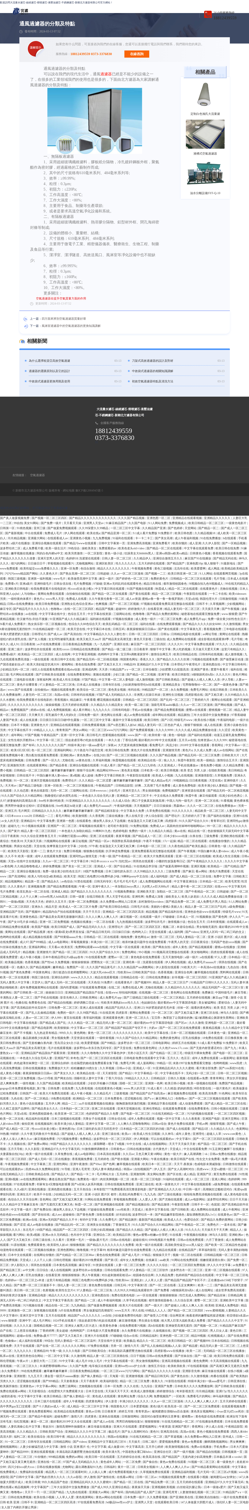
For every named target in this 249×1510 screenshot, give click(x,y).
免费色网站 (129, 952)
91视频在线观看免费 (172, 1477)
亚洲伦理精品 (152, 1108)
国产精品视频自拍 (138, 1204)
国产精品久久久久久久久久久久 (92, 891)
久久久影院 (32, 1149)
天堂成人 (176, 1149)
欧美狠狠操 (62, 1027)
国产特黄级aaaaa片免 (68, 937)
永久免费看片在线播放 (136, 1330)
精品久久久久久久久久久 (113, 568)
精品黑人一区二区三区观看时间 (66, 1472)
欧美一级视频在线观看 (203, 1083)
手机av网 (202, 1123)
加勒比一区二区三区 (170, 891)
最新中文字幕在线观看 (128, 720)
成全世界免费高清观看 (230, 1290)
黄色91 (154, 1431)
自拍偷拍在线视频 (78, 593)
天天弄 (104, 669)
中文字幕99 (98, 1250)
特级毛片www (183, 720)
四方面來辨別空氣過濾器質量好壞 (64, 318)
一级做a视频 (16, 901)
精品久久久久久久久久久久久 (86, 1436)
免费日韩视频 (73, 851)
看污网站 (19, 1234)
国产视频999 (143, 982)
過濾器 (106, 74)
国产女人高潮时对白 (181, 1169)
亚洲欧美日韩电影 (17, 588)
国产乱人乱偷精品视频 (41, 1012)
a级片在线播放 (21, 543)
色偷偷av (11, 1340)
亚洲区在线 (121, 644)
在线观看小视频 (198, 1477)
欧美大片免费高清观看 (159, 856)
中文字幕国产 (40, 1487)
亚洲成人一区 (103, 866)
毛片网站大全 (106, 1174)
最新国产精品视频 (151, 1219)
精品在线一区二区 (57, 1305)
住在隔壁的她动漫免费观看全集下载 (95, 1063)
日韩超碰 (103, 573)
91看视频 (227, 800)
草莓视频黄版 (80, 942)
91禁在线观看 (83, 881)
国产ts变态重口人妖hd (122, 725)
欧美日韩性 (152, 720)
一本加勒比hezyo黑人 (126, 886)
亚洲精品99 (41, 1350)
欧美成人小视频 (163, 775)
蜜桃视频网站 (9, 1446)
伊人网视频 (141, 1138)
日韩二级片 (150, 1441)
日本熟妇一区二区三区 (75, 1108)
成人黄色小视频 (10, 1073)
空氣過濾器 (37, 475)
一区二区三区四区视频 (230, 1113)
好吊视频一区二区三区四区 (190, 977)
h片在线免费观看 (70, 1310)
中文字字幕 (99, 1446)
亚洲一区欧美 (53, 785)
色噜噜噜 (139, 614)
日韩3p (165, 634)
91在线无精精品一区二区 (168, 1113)
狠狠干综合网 (86, 770)
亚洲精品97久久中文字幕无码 (61, 1149)
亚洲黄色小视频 (80, 538)
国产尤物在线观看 (171, 1199)
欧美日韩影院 (181, 674)
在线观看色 (84, 821)
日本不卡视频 (20, 725)
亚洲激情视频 (135, 1376)
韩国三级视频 (17, 578)
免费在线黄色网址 (146, 1048)
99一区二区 (214, 826)
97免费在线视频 (98, 1345)
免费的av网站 (75, 1456)
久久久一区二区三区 (200, 805)
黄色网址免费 (127, 1396)
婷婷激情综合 (166, 1391)
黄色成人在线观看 (104, 1396)
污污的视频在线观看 (200, 1113)
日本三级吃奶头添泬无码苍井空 (98, 1128)
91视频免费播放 (125, 891)
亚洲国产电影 (211, 1118)
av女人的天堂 (10, 821)
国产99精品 (109, 1043)
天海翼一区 (116, 1376)
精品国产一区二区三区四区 (71, 1229)
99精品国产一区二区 (155, 689)
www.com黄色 (232, 1133)
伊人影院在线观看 (168, 967)
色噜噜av (57, 609)
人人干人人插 (43, 1260)
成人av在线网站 (224, 750)
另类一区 (117, 1345)
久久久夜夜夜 (191, 1118)
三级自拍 (159, 639)
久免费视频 (62, 962)
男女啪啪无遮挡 (207, 927)
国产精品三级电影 (31, 785)
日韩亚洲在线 (237, 1381)
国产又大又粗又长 (19, 1239)
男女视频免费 (60, 1038)
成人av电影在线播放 (40, 1224)
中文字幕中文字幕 (30, 1396)
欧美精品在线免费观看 (69, 1411)
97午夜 (93, 846)
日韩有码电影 (121, 709)
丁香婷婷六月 (201, 699)
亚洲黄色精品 (29, 916)
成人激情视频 (234, 654)
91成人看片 (109, 765)
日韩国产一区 (29, 1093)
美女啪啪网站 (200, 952)
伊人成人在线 (215, 1426)
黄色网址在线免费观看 (185, 992)
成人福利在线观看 (31, 1340)
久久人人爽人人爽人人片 (102, 916)
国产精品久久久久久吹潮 (173, 659)
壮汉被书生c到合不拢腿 (32, 619)
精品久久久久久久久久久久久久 (69, 1295)
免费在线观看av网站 (13, 1391)
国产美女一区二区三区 (78, 866)
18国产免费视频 (93, 871)
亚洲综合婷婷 (60, 977)
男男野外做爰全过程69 (20, 805)
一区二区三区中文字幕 (126, 528)
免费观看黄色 (37, 1244)
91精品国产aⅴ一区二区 (125, 669)
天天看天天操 (73, 523)
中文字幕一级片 (21, 1209)
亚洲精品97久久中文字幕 (153, 664)
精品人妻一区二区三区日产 (171, 982)
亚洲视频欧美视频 (164, 1487)
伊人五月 (160, 1169)
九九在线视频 (184, 775)
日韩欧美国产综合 (144, 972)
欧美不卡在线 (43, 1194)
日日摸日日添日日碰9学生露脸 (60, 720)
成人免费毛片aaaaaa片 (98, 805)
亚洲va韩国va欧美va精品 (172, 553)
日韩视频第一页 (232, 1451)
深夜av (112, 745)
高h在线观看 (156, 1325)
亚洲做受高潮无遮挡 (179, 1325)
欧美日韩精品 (53, 1396)
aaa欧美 (165, 1260)
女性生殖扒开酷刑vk (21, 740)
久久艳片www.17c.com (174, 1048)
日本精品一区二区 (212, 881)
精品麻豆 (76, 699)
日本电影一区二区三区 (152, 846)
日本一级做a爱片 (215, 1487)
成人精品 (189, 1174)
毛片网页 (24, 810)
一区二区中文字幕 (57, 1356)
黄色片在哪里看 (27, 684)
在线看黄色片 (209, 588)
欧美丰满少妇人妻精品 (213, 785)
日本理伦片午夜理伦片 (186, 664)
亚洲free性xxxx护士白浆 (130, 1366)
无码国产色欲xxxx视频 (226, 942)
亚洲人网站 (219, 1179)
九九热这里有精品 (46, 1032)
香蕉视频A (61, 699)
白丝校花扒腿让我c (190, 1487)
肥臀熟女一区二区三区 (106, 962)
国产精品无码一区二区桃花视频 (98, 659)
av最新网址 (227, 1058)
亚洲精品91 (28, 821)
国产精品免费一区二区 (181, 901)
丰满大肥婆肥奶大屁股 (15, 634)
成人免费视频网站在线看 (156, 881)
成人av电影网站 (58, 942)
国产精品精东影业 (107, 810)
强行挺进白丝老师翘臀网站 (71, 972)
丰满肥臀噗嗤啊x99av (54, 1366)
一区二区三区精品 (173, 997)
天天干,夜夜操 (183, 1164)
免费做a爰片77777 (45, 1335)
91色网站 (225, 1093)
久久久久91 (176, 644)
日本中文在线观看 (20, 1255)
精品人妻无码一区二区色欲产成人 (160, 725)
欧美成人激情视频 (143, 1391)
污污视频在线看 (33, 1305)
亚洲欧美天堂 (146, 891)
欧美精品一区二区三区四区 (36, 654)
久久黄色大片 (49, 573)
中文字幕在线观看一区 (119, 1361)
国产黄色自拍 (180, 1376)
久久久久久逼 (23, 1325)
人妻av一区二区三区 (36, 1017)
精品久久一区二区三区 (152, 1340)
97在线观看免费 (24, 1184)
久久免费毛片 (108, 1219)
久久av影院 (75, 1477)
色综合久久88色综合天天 (85, 624)
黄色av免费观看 (192, 1441)
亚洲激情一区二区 (20, 1310)
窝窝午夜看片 (220, 669)
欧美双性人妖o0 (58, 1244)
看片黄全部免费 (207, 1068)
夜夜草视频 (123, 836)
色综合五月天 (77, 614)
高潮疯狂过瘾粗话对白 (218, 1189)
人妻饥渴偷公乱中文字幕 (24, 1426)
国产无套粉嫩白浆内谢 (38, 1043)
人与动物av (28, 593)
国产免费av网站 (38, 1144)
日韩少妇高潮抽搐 (103, 1229)
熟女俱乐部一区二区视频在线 (47, 624)
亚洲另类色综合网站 (30, 1356)
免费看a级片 (8, 654)
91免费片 (107, 982)
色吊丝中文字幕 (81, 1234)
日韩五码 (119, 629)
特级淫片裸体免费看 (198, 1053)
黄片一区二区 (127, 1467)
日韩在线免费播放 (158, 977)
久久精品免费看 (234, 765)
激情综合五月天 (227, 760)
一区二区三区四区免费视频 (188, 1265)
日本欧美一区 (150, 770)
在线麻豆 (152, 1260)
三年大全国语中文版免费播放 (210, 715)
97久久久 (222, 644)
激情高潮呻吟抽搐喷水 (71, 1426)
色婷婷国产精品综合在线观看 (195, 1275)
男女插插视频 (151, 790)
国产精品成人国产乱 (53, 1022)
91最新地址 (228, 563)
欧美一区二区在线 (12, 1118)
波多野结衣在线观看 (38, 649)
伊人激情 (90, 1477)
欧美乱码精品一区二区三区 (121, 624)
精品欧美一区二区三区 (210, 810)
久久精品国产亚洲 (154, 528)
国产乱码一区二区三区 (175, 699)
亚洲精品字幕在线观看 (163, 1103)
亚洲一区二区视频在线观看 (223, 1270)
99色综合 (74, 548)
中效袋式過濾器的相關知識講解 (152, 371)
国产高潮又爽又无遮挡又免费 (229, 1366)
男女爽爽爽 (237, 1441)
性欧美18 (17, 841)
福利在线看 (148, 624)
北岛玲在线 (182, 568)
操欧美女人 (172, 896)
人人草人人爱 (154, 1280)
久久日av (128, 1154)
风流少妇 (172, 745)
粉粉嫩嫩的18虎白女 (84, 1068)
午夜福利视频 (123, 805)
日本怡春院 (150, 669)
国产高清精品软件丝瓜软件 (29, 1007)
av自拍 (106, 1315)
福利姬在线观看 (101, 619)
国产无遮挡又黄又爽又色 (57, 1204)
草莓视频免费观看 (125, 1199)
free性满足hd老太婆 (69, 805)
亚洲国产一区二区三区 (62, 826)
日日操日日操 (121, 932)
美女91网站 (32, 523)
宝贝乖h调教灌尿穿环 (135, 654)
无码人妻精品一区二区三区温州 (76, 1340)
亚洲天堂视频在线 (129, 1108)
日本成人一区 (186, 916)
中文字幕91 (184, 1138)
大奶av (153, 1027)
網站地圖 (69, 490)
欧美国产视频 (41, 927)
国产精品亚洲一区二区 (116, 533)
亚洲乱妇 (137, 1280)
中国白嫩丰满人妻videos (53, 775)
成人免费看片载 (33, 548)
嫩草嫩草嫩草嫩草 (63, 770)
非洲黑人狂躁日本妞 (147, 694)
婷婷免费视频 (52, 866)
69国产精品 (44, 1229)
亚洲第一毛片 (76, 1239)
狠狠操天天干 (162, 1255)
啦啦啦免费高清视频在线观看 (203, 1194)
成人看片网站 (82, 709)
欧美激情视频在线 (177, 1446)
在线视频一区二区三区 (154, 992)
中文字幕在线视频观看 (197, 1184)
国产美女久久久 (65, 1073)
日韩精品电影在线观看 (186, 634)
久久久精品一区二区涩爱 (95, 780)
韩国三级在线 (41, 977)
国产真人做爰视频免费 (15, 518)
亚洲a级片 (26, 583)
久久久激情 (196, 1022)
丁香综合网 (129, 740)
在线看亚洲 (155, 609)
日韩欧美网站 (89, 997)
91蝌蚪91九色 (102, 831)
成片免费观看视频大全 (123, 1472)
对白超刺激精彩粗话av (117, 1275)
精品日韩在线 (153, 583)
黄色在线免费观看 (108, 1255)
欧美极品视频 (14, 962)
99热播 (4, 1133)
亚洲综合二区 (102, 1234)
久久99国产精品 (87, 1012)
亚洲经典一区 (132, 962)
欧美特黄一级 (158, 735)
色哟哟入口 (140, 932)
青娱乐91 (49, 1426)
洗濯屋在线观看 (90, 558)
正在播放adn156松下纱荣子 (226, 1280)
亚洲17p (221, 1391)
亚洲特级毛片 (43, 583)
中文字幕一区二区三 (50, 740)
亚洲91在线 (240, 815)
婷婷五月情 (126, 1411)
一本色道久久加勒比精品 (75, 831)
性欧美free (124, 972)
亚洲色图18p (67, 1128)
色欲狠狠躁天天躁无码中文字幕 (228, 831)
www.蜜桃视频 (214, 1310)
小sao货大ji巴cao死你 (231, 1411)
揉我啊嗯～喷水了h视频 (109, 1144)
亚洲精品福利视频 (184, 1472)
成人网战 (214, 568)
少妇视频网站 (236, 603)
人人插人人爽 (98, 1472)
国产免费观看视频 (142, 730)
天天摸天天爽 (211, 609)
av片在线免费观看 (49, 644)
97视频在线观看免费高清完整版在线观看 (168, 603)
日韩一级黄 (77, 896)
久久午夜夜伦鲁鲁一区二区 (107, 598)
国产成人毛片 (131, 1255)
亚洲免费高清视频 (139, 543)
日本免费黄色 (114, 1098)
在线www (221, 886)
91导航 (66, 1169)
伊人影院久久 (20, 1265)
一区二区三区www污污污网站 (109, 730)
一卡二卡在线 (218, 593)
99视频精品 (180, 780)
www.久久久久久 (82, 977)
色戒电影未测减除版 (208, 1164)
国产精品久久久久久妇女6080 (202, 624)
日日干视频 (137, 1356)
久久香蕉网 (97, 815)
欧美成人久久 (173, 1219)
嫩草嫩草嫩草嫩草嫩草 (128, 780)
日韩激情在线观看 (235, 1164)
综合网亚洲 (177, 1315)
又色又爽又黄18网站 (149, 1154)
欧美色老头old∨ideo (131, 548)
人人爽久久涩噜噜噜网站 (134, 1123)
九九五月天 (35, 1376)
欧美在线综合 (37, 1436)
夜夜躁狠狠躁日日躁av (142, 629)
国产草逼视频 (174, 1436)
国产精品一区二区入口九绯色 (137, 765)
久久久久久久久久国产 (52, 745)
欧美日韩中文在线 (63, 659)
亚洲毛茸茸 (170, 1492)
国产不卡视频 (23, 1032)
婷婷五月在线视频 (184, 1043)
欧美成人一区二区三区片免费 (78, 906)
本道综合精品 (186, 927)
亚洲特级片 (231, 780)
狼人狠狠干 (212, 563)
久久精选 (170, 1088)
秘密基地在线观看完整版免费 (200, 614)
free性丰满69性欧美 (52, 800)
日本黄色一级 (217, 1032)
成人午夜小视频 (30, 957)
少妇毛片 (115, 790)
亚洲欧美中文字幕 (232, 1300)
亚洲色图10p (194, 563)
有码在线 (134, 689)
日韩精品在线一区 (132, 977)
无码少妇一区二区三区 (201, 1073)
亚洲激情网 (138, 1174)
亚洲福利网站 (63, 750)
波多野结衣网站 (218, 1199)
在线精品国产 (188, 1250)
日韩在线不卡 (26, 775)
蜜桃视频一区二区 (221, 709)
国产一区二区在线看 (163, 1285)
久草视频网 (217, 603)
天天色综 (94, 982)
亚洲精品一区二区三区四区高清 (124, 911)
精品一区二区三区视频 (167, 593)
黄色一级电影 (177, 735)
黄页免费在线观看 (225, 1174)
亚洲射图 (73, 1053)
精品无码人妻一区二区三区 (115, 1022)
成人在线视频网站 (155, 1144)
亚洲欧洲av (68, 755)
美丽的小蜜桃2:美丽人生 (167, 906)
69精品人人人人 (44, 730)
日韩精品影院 (124, 785)
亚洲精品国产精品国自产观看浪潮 (43, 1053)
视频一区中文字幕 (169, 1118)
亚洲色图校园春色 (41, 1113)
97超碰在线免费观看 (101, 1209)
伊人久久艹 (237, 916)
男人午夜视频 (91, 1275)
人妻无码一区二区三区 (38, 694)
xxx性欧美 (123, 1209)
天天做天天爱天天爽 (206, 649)
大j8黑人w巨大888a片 (156, 886)
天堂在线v (215, 780)
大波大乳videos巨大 (103, 972)
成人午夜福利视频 (187, 538)
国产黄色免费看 (21, 972)
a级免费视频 (236, 906)
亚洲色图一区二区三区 (175, 1335)
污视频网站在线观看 (57, 841)
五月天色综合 (83, 1189)
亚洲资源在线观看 (194, 790)
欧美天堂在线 (77, 629)
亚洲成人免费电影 (227, 1305)
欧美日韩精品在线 (185, 654)
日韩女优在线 (63, 583)
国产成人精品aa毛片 (158, 780)
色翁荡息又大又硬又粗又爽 (146, 821)
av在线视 (31, 614)
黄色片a (39, 598)
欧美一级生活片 (56, 548)
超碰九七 (14, 826)
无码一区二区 (59, 790)
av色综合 (67, 881)
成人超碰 (87, 775)
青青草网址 (217, 1078)
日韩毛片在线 (140, 906)
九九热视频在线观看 (130, 921)
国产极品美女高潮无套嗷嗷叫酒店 (62, 916)
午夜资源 (165, 1426)
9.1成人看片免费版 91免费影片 (153, 533)
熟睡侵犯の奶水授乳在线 (61, 795)
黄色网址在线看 (112, 715)
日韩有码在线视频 (211, 654)
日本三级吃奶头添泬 (119, 871)
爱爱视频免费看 (170, 1441)
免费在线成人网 (133, 987)
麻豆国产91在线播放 (198, 558)
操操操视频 (53, 704)
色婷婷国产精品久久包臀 (102, 1113)
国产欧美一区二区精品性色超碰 (226, 1244)
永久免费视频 (179, 689)
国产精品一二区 (85, 1300)
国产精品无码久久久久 (92, 927)
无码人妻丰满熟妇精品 (107, 1169)
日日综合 (42, 1270)
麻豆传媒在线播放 (100, 1426)
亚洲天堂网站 (231, 1118)
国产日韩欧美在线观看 (51, 674)
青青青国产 (64, 730)
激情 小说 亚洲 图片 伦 (75, 1446)
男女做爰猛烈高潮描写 (98, 1310)
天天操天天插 (33, 841)
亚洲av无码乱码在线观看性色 (122, 583)
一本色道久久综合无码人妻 (97, 795)
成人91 (14, 644)
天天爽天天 (36, 715)
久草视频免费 (223, 775)
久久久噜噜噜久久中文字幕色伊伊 (103, 1053)
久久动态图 (21, 790)
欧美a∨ (127, 1133)
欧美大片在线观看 (131, 1305)
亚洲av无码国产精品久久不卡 (58, 1219)
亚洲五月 (11, 810)
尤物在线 (68, 760)
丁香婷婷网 (47, 1330)
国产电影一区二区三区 (228, 1053)
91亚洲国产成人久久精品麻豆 (69, 619)
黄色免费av (84, 755)
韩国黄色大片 (120, 1406)
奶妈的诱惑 (184, 1088)
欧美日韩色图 (184, 533)
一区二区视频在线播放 (41, 1250)
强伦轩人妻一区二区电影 (232, 1502)
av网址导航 (210, 634)
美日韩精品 (235, 770)
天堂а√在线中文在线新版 (24, 861)
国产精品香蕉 (59, 765)
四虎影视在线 (194, 694)
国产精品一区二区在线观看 (164, 548)
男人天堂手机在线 (118, 896)
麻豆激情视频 (128, 1320)
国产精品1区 (200, 1128)
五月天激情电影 (173, 957)
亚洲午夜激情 (79, 1164)
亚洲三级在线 (111, 1133)
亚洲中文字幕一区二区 (101, 1123)
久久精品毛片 (103, 1093)
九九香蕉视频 (84, 1088)
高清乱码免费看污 (131, 1194)
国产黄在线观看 (140, 593)
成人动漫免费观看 (191, 1103)
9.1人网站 (206, 573)
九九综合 (147, 1386)
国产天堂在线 (123, 1048)
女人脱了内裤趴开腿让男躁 (19, 1507)
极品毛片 (114, 1431)
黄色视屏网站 (85, 1497)
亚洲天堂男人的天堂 (51, 558)
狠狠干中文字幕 (161, 649)
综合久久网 (144, 1396)
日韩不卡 (202, 603)
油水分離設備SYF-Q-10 (205, 193)
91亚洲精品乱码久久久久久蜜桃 (174, 1068)
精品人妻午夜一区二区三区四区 (193, 886)
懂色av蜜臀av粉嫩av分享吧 (150, 1234)
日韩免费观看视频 (94, 725)
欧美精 (146, 947)
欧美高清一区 (174, 1406)
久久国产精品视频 (49, 1083)
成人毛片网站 (42, 1320)
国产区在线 (174, 1174)
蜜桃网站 (67, 664)
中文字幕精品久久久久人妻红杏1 (106, 634)
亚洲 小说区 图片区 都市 (101, 1194)
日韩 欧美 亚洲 (10, 1502)
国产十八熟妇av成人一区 (49, 1406)
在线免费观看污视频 (133, 1325)
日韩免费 (54, 1088)
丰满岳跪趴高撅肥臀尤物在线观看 (130, 1350)
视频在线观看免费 (63, 689)
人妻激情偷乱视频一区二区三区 (201, 1492)
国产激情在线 (106, 1477)
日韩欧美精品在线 (38, 1174)
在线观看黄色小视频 (109, 1088)
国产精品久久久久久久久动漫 (161, 1371)
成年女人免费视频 (132, 1260)
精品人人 (236, 1229)
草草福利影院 (207, 1250)
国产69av (95, 1164)
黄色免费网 (201, 1361)
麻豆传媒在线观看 (214, 1371)
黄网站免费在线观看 (51, 593)
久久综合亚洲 (183, 1300)
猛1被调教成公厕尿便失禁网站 (215, 1017)
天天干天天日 (92, 911)
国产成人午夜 (236, 1123)
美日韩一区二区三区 (27, 1290)
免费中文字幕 (222, 876)
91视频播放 (203, 916)
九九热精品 (79, 1305)
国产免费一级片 (51, 523)
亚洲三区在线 (210, 1012)
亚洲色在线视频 (109, 1416)
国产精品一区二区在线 (129, 1482)
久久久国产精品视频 (131, 518)
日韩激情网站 (130, 1416)
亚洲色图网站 (66, 1250)
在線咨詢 (137, 54)
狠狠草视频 (218, 1123)
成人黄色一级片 (146, 619)
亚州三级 (40, 528)
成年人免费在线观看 (205, 1058)
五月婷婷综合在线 (129, 1456)
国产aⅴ (149, 1098)
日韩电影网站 (161, 1043)
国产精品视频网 (40, 967)
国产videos (192, 932)
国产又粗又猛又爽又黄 (68, 1199)
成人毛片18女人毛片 (89, 1361)
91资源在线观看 (103, 1265)
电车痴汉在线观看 (101, 1366)
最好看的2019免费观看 (88, 1260)
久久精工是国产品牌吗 (15, 1108)
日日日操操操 (163, 805)
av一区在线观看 (147, 1295)
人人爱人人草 (148, 1199)
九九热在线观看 (77, 1492)
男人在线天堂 (135, 815)
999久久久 (65, 1032)
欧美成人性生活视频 (67, 679)
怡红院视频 (21, 1421)
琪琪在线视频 (227, 962)
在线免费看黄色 (199, 1108)
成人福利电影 (159, 876)
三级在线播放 (115, 815)
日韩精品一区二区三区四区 (141, 699)
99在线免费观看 (32, 1371)
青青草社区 (217, 821)
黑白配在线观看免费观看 (42, 755)
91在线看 (176, 1234)
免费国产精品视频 (231, 1083)
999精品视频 (56, 1456)
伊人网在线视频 (176, 962)
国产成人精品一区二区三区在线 (191, 876)
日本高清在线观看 (109, 1154)
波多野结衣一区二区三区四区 (113, 1138)
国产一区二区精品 (37, 1098)
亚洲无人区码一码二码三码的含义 (222, 932)
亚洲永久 (38, 906)
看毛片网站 (63, 815)
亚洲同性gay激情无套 (83, 856)
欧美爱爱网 (198, 568)
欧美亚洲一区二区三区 (70, 1113)
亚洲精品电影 (38, 1295)
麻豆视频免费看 (45, 1138)
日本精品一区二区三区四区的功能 (142, 1128)
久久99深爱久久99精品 (94, 528)
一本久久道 (113, 740)
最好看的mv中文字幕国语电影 (177, 1002)
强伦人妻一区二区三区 (72, 1285)
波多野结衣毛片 (155, 921)
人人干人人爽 (29, 896)
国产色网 (109, 1164)
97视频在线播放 (123, 619)
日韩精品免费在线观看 (15, 927)
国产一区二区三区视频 (124, 603)
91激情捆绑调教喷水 (95, 1149)
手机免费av (221, 1446)
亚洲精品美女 (172, 684)
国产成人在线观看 (178, 1128)
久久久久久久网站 (74, 1345)
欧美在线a (93, 533)
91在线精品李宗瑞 (146, 866)
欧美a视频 (34, 1234)
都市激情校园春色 (175, 583)
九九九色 (150, 1194)
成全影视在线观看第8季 (214, 639)
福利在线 (236, 669)
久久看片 (59, 1239)
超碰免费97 (62, 1416)
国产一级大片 (154, 1305)
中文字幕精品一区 (146, 1073)
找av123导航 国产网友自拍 (55, 1078)
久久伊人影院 (211, 543)
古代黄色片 (160, 1149)
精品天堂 (51, 906)
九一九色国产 (103, 644)
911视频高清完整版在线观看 (171, 952)
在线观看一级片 (150, 916)
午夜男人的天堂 (179, 942)
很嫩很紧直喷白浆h (213, 1260)
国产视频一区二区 (206, 1325)
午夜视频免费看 (142, 568)
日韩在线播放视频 (139, 1149)
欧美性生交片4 (66, 1290)
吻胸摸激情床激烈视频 (131, 1103)
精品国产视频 (105, 609)
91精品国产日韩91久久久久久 (210, 982)
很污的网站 (19, 563)
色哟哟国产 (78, 1330)
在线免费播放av (226, 805)
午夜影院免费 (181, 1204)
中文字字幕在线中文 (53, 614)
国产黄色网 (220, 916)
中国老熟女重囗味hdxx (137, 1451)
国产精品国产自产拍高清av (148, 1093)
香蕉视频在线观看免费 (228, 553)
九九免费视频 (102, 538)
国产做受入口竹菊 (156, 1315)
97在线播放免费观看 (210, 1421)
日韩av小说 (124, 1068)
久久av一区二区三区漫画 (127, 573)
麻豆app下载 (220, 997)
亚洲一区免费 (70, 568)
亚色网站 (46, 1199)
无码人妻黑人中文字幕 (15, 982)
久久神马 (168, 1133)
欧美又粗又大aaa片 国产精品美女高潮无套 (104, 639)
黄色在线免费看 (86, 664)
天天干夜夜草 (89, 1381)
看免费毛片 (157, 745)
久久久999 (220, 740)
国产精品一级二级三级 (117, 649)
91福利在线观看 (123, 538)
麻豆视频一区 (129, 916)
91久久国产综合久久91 (194, 821)
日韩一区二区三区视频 (232, 1073)
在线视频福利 (44, 1123)
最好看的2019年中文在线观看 (157, 740)
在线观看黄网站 (37, 765)
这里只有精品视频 (59, 1280)
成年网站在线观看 (164, 715)
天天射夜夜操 (70, 1381)
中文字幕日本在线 (99, 629)
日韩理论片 (39, 634)
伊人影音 (111, 1401)
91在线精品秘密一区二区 (49, 629)
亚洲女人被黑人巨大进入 (81, 1325)
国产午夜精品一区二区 (127, 856)
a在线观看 (206, 957)
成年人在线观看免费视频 (51, 856)
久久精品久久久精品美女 (107, 704)
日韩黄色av (118, 1149)
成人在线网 (63, 654)
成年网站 (17, 735)
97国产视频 (32, 735)
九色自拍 (233, 967)
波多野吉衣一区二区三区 (134, 1043)
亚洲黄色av (27, 1386)
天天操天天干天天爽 (215, 1229)
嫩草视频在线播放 (23, 553)
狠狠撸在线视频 (94, 851)
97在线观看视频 (198, 1366)
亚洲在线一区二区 (49, 1462)
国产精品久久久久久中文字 (226, 1320)
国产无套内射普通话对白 (206, 1048)
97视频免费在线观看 (13, 1411)
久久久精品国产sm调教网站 (136, 967)
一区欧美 (179, 1396)
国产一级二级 (203, 1356)
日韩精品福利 (149, 1335)
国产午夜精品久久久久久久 (205, 861)
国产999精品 (38, 942)
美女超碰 (62, 1330)
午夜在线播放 (160, 1159)
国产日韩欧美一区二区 (29, 992)
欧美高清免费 (208, 1093)
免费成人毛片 (53, 533)
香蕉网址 (218, 745)
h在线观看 (230, 538)
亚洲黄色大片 (40, 725)
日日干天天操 (239, 1199)
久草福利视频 (102, 760)
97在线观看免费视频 (93, 987)
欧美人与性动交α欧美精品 (45, 876)
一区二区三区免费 (170, 619)
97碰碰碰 (169, 916)
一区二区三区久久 (26, 1366)
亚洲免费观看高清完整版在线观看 (154, 851)
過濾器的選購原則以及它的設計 (49, 371)
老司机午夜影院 (118, 826)
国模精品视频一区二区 (49, 1325)
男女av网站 (80, 730)
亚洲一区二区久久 (138, 1017)
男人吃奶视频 (182, 649)
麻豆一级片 (107, 578)
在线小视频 (235, 1371)
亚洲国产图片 (181, 1426)
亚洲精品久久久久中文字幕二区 (86, 1431)
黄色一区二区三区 (100, 1032)
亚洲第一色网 (154, 1083)
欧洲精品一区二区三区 (88, 1098)
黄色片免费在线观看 (181, 1123)
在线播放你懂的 (219, 841)
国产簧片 (14, 831)
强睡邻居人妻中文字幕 (89, 1078)
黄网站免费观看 (140, 1012)
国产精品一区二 (209, 528)
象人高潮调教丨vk (196, 1154)
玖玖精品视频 (17, 538)
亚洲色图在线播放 (60, 1189)
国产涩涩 (20, 1224)
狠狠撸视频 (78, 1244)
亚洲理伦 (199, 1133)
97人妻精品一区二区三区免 (58, 684)
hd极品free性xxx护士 (120, 1502)
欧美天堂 (70, 876)
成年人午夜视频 (74, 1401)
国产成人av (55, 634)
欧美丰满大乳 (112, 1451)
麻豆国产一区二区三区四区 (149, 644)
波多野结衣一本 (143, 1214)
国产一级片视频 (184, 1451)
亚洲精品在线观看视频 (187, 518)
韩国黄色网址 (129, 659)
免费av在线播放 (201, 1446)
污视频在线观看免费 (205, 659)
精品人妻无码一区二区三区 (182, 609)
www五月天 (123, 1310)
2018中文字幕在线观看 (195, 745)
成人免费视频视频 (59, 709)
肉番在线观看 (219, 1376)
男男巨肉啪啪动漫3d (130, 1421)
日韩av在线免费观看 (191, 1239)
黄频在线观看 (102, 674)
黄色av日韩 (93, 1411)
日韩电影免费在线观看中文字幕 (145, 1058)
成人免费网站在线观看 (182, 639)
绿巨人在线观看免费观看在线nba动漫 (56, 669)
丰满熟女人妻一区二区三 (16, 997)
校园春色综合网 (143, 1275)
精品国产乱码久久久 (119, 1007)
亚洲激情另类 (171, 750)
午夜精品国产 (50, 735)
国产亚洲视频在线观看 (110, 1204)
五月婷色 (122, 1174)
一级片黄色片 (222, 1088)
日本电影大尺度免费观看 (103, 1330)
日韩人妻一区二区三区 (117, 558)
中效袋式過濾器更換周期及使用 (49, 381)
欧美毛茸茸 (232, 881)
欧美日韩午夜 (56, 1436)
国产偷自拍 (150, 1462)
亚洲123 (139, 1007)
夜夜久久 (158, 1381)
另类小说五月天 (138, 1053)
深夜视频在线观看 (46, 1310)
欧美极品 (129, 1340)
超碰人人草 (214, 1133)
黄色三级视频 (163, 568)
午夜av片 (23, 1361)
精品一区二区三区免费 (135, 1381)
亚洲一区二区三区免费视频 (18, 1078)
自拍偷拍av (42, 689)
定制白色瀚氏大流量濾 (205, 113)
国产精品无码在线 (225, 558)
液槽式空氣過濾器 (205, 153)
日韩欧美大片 (231, 755)
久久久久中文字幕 (236, 861)
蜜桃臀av (188, 1416)
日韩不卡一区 (200, 1204)
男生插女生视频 (149, 1320)
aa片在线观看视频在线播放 (97, 1103)
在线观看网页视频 (225, 573)
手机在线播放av (188, 765)
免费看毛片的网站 (199, 1396)
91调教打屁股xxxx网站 (74, 836)
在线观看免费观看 (175, 1108)
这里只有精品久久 (233, 649)
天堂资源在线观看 (83, 1038)
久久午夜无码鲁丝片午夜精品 (40, 1133)
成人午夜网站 (231, 1209)
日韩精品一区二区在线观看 (102, 937)
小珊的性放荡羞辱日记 (171, 861)
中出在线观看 (34, 533)
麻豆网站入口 (165, 1098)
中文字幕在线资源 (100, 614)
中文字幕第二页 (41, 1164)
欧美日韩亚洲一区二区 (183, 573)
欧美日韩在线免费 (228, 548)
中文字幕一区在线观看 (125, 947)
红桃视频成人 (217, 1335)
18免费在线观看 (213, 1038)
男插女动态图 (23, 846)
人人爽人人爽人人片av (175, 1467)
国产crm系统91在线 (232, 1068)
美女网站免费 (156, 1174)
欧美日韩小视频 (175, 1083)
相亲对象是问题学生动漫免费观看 (144, 942)
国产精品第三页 (10, 1270)
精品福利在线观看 (38, 1118)
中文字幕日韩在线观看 (110, 588)
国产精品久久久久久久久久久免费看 (111, 1244)
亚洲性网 (138, 896)
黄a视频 (75, 775)
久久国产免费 (78, 1366)
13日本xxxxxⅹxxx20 (18, 815)
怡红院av (125, 861)
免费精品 (86, 1138)
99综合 (48, 1340)
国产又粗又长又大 (110, 664)
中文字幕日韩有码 (234, 664)
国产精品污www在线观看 (80, 543)
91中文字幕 (67, 1361)
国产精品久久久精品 (130, 1229)
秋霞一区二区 (84, 1204)
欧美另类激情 (74, 553)
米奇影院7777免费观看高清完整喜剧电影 (120, 1189)
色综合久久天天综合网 (23, 1199)
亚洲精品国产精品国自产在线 (84, 992)
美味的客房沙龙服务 (13, 1295)
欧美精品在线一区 (150, 760)
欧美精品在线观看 (74, 1083)
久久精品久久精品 (161, 831)
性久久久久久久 (126, 563)
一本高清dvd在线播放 (211, 967)
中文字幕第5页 (138, 1285)
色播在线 (21, 1002)
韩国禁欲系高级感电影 (127, 841)
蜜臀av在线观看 (196, 709)
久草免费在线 (64, 1154)
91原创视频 (19, 1244)
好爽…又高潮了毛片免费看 (153, 785)
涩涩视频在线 (46, 805)
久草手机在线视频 (135, 1300)
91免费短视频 (139, 826)
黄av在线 (180, 831)
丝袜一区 (183, 1007)
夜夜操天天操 (141, 1487)
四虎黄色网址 (95, 1401)
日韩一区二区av (147, 1477)
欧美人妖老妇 (191, 896)
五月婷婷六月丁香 (194, 815)
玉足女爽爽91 (187, 1285)
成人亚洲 (195, 543)
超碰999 (121, 609)
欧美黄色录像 (109, 1325)
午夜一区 (85, 886)
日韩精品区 (158, 1078)
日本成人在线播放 (89, 684)
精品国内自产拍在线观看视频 (62, 911)
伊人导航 (228, 679)
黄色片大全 (54, 851)
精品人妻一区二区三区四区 (39, 831)
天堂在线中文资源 (110, 1340)
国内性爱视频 (69, 987)
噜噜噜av (17, 1492)
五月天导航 (16, 1149)
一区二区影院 (94, 553)
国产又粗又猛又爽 (187, 1012)
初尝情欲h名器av (238, 1315)
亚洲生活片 (24, 1194)
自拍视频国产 (143, 1169)
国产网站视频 (224, 704)
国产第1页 (112, 1260)
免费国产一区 (76, 967)
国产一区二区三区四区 (15, 906)
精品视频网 (22, 1487)
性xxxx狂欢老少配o (81, 588)
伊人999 (56, 1017)
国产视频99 (33, 911)
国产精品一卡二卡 (83, 1174)
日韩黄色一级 (218, 846)
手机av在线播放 (142, 709)
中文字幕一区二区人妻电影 (117, 679)
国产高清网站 (17, 876)
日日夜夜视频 (198, 780)
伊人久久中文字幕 (219, 1265)
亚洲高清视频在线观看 (177, 1361)
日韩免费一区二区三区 (63, 1007)
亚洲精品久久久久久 (217, 518)
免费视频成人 (178, 523)
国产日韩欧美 (180, 1209)
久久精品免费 (165, 1275)
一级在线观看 (41, 659)
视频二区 (169, 927)
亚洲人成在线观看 (92, 1007)
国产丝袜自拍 (184, 1356)
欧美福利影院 (109, 1381)
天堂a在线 (191, 598)
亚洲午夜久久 (101, 886)
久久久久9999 (165, 730)
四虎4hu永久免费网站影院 (42, 1169)
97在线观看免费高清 (91, 1502)
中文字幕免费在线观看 (200, 644)
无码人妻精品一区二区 (191, 937)
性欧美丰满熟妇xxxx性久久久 (120, 1002)
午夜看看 (90, 699)
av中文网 (29, 1270)
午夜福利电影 (226, 720)
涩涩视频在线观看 (29, 1381)
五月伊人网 (53, 1103)
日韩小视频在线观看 (224, 1108)
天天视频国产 (143, 805)
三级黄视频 (121, 1093)
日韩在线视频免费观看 (120, 1184)
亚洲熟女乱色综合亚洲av (77, 603)
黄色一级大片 (173, 1154)
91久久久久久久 (182, 810)
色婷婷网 (234, 1179)
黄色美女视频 (117, 689)
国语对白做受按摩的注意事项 (160, 1416)
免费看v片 (11, 583)
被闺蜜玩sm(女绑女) (223, 1477)
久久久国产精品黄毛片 (101, 967)
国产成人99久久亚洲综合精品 (110, 1487)
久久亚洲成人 (167, 765)
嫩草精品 (59, 967)
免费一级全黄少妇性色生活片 (227, 619)
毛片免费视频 (82, 583)
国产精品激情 (161, 1204)
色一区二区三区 (42, 750)
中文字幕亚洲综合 (186, 881)
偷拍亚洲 (27, 1123)
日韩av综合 (159, 1123)
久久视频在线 (17, 1144)
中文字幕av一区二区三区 (87, 1027)
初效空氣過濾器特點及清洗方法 (152, 381)
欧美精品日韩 (122, 1234)
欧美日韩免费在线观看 (229, 1356)
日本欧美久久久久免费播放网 (194, 1386)
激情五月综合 (157, 1366)
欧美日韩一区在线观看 (100, 1456)
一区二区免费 (132, 1462)
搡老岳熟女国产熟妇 (62, 1179)
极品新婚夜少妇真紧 (36, 1038)
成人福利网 (176, 932)
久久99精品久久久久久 (149, 871)
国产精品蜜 (190, 1345)
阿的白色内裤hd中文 (50, 553)
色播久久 (23, 967)
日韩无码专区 (103, 881)
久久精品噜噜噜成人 (28, 866)
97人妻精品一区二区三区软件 (149, 1270)
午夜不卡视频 (152, 841)
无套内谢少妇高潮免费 (197, 1456)
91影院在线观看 (176, 1381)
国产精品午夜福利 (41, 1416)
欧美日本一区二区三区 (157, 1164)
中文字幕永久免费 (133, 810)
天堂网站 (191, 528)
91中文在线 (134, 1144)
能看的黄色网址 (202, 1007)
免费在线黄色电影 (123, 1295)
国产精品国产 (176, 563)
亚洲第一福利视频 (40, 578)
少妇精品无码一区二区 (15, 669)
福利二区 (20, 1436)
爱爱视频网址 (148, 1426)
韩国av (128, 1169)
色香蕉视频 (32, 962)
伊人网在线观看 (75, 533)
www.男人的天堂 (135, 1088)
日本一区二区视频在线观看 (188, 1032)
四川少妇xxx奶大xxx (21, 1467)
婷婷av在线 (38, 709)
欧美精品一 (215, 866)
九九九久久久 (102, 709)
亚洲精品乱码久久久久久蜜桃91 (91, 1482)
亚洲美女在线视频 (99, 1224)
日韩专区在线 (112, 684)
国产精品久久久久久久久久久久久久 (93, 518)
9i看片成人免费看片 (13, 624)
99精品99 (129, 664)
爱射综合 (224, 1002)
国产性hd (47, 962)
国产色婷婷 (175, 528)
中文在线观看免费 (196, 1149)
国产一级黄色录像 (226, 684)
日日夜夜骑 (28, 644)
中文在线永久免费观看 (169, 795)
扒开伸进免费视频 (118, 851)
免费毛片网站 (199, 689)
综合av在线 (131, 1335)
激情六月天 (132, 1345)
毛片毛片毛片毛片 (126, 881)
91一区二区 (21, 780)
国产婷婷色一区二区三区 (132, 578)
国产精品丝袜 (217, 1295)
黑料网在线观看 (230, 972)
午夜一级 (105, 856)
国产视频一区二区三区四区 (50, 518)
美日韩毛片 (93, 735)
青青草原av (143, 1411)
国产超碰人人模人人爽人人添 (201, 679)
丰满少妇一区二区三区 (106, 942)
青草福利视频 (92, 1017)
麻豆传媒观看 (208, 795)
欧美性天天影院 (18, 851)
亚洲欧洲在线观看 (232, 836)
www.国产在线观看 (20, 689)
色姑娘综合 (148, 1002)
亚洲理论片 (116, 927)
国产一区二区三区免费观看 (202, 1406)
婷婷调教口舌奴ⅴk (87, 1002)
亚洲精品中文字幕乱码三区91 (107, 1441)
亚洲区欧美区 (105, 563)
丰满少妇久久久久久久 (134, 1401)
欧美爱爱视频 (90, 1043)
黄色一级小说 (114, 553)
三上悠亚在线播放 (26, 1330)
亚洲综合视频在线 (29, 871)
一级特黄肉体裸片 (20, 598)
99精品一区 (164, 1063)
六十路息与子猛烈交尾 (89, 750)
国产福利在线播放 (220, 815)
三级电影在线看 (24, 679)
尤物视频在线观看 (91, 1386)
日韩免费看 (33, 760)
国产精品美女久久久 (45, 1108)
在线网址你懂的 (44, 1255)
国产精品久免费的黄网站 (163, 614)
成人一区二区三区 (198, 1179)
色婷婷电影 (120, 831)
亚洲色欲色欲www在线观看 (203, 911)
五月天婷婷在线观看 (152, 563)
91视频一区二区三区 (202, 1462)
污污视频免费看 (68, 1138)
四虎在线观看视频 (223, 952)
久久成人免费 (203, 750)
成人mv (56, 1214)
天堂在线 (39, 846)
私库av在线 (7, 1356)
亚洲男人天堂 (144, 1502)
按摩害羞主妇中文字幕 (62, 846)
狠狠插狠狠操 (71, 1275)
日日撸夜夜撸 (234, 1038)
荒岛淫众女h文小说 (67, 1043)
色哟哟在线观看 (10, 937)
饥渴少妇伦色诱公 (231, 795)
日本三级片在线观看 (48, 1401)
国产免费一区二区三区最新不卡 (35, 1285)
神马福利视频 (222, 1396)
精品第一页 (32, 881)
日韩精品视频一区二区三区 (222, 1255)
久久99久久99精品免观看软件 (133, 1290)
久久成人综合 (121, 800)
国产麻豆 (188, 871)
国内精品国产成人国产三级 (143, 1492)
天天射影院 (110, 1073)
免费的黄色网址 (170, 1038)
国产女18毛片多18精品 (23, 921)
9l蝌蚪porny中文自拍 (135, 876)
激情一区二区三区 (163, 937)
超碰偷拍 (69, 1214)
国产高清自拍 (73, 634)
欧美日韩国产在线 (183, 1159)
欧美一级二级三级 (137, 704)
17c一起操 (169, 841)
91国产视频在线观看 (140, 588)
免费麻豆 (208, 992)
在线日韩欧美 (219, 689)
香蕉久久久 (148, 659)
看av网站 (202, 871)
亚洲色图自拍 (212, 664)
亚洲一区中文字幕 (73, 735)
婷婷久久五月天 (56, 901)
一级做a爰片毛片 (97, 1239)
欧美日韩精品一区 (180, 1340)
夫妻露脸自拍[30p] (12, 1154)
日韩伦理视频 (62, 1260)
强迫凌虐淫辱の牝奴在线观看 (84, 740)
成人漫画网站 (146, 1063)
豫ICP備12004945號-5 (89, 490)
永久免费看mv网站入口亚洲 (118, 901)
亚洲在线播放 (37, 1189)
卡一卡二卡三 (144, 538)
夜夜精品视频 (212, 1027)
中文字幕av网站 (47, 1386)
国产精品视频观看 (201, 947)
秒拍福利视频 (128, 992)
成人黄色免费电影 (185, 785)
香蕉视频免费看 (82, 1159)
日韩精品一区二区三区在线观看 (191, 578)
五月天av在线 (187, 740)
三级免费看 (211, 836)
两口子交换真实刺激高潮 (148, 800)
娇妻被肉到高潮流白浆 (22, 800)
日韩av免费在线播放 (223, 1154)
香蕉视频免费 (213, 629)
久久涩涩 (224, 730)
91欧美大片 (188, 967)
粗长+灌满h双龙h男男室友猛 (66, 932)
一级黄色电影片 (236, 523)
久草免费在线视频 (158, 810)
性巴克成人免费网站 (193, 1295)
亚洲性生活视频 (173, 694)
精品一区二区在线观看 (183, 588)
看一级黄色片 (226, 1462)
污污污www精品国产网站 (22, 573)
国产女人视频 (38, 639)
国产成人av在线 (104, 1421)
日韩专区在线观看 (40, 1441)
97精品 (147, 1255)
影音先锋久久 (69, 997)
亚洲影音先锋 (191, 1371)
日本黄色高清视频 (65, 1265)
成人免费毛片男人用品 (212, 901)
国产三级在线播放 (170, 1194)
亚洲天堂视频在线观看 (46, 780)
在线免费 (68, 1088)
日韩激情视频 (228, 598)
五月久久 (173, 1058)
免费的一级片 (138, 831)
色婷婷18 (72, 558)
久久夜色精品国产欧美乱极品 (188, 846)
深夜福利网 (44, 679)
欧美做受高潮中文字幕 (83, 578)
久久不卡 (11, 856)
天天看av (54, 947)
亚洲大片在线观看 (97, 1335)
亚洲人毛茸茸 (81, 1169)
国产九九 (231, 1048)
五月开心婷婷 (155, 1446)
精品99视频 (199, 1335)
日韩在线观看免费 (116, 1270)
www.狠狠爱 (229, 614)
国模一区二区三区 (131, 1083)
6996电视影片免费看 (162, 1239)
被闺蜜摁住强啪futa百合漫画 (171, 1411)
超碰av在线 (24, 1335)
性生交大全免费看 (208, 1159)
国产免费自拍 (43, 1209)
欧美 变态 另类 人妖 (194, 770)
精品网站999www (108, 770)
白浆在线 (196, 836)
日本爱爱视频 (139, 1406)
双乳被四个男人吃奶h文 (61, 715)
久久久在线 (132, 1386)
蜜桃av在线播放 (225, 947)
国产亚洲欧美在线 (182, 1497)
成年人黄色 (180, 947)
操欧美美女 (89, 548)
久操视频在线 (162, 1330)
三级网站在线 (122, 614)
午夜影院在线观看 (196, 593)
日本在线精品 (220, 1340)
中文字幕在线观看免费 (199, 548)
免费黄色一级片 (88, 1179)
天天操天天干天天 (117, 1391)
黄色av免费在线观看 (173, 1462)
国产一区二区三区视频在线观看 (128, 755)
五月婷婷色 (102, 1159)
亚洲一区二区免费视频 (83, 901)
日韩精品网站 (62, 1441)
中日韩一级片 (192, 1189)
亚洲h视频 (12, 1179)
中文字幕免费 (46, 821)
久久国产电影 (137, 523)
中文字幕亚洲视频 (84, 654)
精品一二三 (70, 1103)
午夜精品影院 (234, 1426)
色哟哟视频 (221, 1063)
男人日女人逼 (219, 1330)
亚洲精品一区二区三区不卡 (135, 795)
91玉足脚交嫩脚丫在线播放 (227, 1149)
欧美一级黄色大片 (168, 1184)
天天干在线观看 (24, 1345)
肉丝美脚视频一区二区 (115, 1179)
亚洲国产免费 (164, 1386)
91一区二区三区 (163, 1012)
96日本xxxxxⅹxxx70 (104, 861)
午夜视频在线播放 (196, 1234)
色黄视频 (48, 1290)
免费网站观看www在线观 (92, 947)
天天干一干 (32, 1492)
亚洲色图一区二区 (159, 518)
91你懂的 (41, 1456)
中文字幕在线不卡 (20, 730)
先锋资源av (205, 740)
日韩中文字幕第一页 (112, 543)
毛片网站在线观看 (22, 674)
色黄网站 (242, 1128)
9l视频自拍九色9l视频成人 (206, 583)
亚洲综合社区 (163, 1451)
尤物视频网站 (85, 563)
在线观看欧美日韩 (167, 1502)
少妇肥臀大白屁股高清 (174, 669)
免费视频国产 (20, 709)
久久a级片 (20, 1189)
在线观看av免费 (198, 1078)
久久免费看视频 (157, 1497)
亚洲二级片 (16, 649)
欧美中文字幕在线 (157, 1032)
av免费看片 (240, 1265)
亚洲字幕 (164, 674)
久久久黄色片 (17, 886)
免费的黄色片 (159, 578)
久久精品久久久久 (222, 1128)
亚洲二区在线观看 (102, 836)
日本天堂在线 (95, 1391)
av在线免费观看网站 (34, 1179)
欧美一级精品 (206, 760)
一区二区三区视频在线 (79, 785)
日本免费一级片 (135, 1497)
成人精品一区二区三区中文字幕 (88, 1406)
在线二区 (114, 987)
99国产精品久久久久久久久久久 (71, 1144)
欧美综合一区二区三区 (92, 689)
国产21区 (167, 720)
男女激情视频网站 (148, 1361)
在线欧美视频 (217, 770)
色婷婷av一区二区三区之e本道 (25, 1280)
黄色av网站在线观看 (109, 1497)
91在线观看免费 (96, 957)
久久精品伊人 (142, 558)
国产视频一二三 (156, 573)
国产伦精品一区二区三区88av (75, 1255)
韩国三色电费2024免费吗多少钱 (99, 876)
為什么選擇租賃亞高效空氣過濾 (49, 360)
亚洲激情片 (44, 952)
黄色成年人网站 (111, 1462)
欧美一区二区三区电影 (147, 1179)
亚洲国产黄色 (200, 669)
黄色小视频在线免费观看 (213, 1431)
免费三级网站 (68, 1386)
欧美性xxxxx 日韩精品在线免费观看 (76, 649)
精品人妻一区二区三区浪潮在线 (108, 1356)
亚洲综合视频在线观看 (47, 543)
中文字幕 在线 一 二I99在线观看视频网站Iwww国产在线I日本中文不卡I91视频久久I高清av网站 (61, 513)
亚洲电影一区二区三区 (220, 1022)
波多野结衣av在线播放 (88, 1270)
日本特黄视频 (216, 921)
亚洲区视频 (198, 866)
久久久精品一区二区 (81, 1022)
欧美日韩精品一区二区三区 (206, 523)
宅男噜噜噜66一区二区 (197, 684)
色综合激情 (88, 568)
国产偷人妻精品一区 (94, 1376)
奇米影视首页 (185, 1391)
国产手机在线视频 (47, 997)
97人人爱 (220, 957)
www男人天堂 (55, 598)
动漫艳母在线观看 (12, 1250)
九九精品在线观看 (165, 1250)
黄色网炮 (80, 1032)
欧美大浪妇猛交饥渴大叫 (43, 664)
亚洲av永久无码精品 (55, 1234)
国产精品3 (126, 1073)
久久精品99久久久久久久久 (183, 987)
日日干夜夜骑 (10, 836)
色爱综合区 (192, 1219)
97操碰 (97, 583)
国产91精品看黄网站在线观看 (211, 1467)
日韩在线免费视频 (20, 1497)
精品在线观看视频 (107, 977)
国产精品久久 (60, 1174)
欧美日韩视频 (170, 770)
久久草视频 (107, 1068)
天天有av (11, 785)
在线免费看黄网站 (79, 674)
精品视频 (152, 911)
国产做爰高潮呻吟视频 (174, 866)
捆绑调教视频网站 (216, 1441)
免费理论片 (70, 780)
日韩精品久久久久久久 (47, 810)
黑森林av (179, 805)
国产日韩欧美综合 (95, 1350)
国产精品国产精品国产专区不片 (186, 1280)
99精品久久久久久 (137, 1078)
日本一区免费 (113, 1386)
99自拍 (18, 523)
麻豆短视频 (80, 841)
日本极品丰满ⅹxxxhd (228, 1456)
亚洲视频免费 (37, 886)
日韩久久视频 (177, 1078)
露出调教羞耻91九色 (89, 1467)
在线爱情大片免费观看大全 (66, 1391)
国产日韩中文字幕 (22, 1477)
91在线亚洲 (107, 1012)
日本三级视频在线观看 (66, 1118)
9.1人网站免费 (157, 523)
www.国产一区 (137, 735)
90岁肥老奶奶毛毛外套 (161, 1007)
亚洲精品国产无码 (12, 911)
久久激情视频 (232, 624)
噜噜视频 (83, 1250)
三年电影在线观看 (235, 629)
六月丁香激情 (215, 1239)
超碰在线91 (140, 1239)
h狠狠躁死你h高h (203, 674)
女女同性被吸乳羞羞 (62, 639)
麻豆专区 (6, 609)
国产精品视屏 (37, 932)
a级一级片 (192, 957)
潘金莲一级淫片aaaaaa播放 (62, 1376)
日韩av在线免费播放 (20, 603)
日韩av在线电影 (121, 1239)
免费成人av (157, 826)
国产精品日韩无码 (99, 932)
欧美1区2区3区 (20, 750)
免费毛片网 (128, 1063)
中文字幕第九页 (191, 629)
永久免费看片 (10, 1371)
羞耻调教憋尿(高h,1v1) (201, 1214)
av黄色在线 (83, 760)
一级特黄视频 (106, 1038)
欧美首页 (67, 947)
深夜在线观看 (105, 1214)
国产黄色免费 (86, 1214)
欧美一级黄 (26, 856)
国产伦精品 (231, 866)
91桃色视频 (24, 528)
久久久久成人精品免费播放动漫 (196, 730)
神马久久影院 (229, 1012)
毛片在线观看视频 (60, 1048)
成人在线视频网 (61, 1270)
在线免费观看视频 (169, 624)
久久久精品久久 (27, 1431)
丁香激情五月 (122, 1224)
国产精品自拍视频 (60, 1002)
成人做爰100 (116, 1446)
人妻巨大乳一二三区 (44, 1361)
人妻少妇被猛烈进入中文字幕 (39, 1446)
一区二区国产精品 (53, 1492)
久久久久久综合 (158, 1265)
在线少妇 (99, 755)
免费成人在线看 (77, 598)
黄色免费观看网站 (41, 1411)
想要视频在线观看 (114, 735)
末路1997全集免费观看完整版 (192, 1063)
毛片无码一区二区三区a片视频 (217, 1472)
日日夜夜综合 (200, 942)
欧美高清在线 (152, 1456)
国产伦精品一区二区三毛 (166, 1053)
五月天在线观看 (56, 1315)
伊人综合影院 (154, 815)
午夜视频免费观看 (17, 1164)
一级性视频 (27, 1083)
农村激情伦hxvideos (151, 901)
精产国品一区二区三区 (213, 1144)
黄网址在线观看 (230, 634)
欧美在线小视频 (205, 720)
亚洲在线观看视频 (43, 1451)
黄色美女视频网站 (203, 1411)
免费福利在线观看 (32, 1472)
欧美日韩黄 (33, 1482)
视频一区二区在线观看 (188, 1255)
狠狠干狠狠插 (193, 725)
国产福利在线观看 (200, 735)
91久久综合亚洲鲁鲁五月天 (39, 836)
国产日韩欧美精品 (168, 679)
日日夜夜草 (141, 649)
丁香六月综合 (114, 1078)
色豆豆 (186, 1058)
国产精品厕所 (128, 1219)
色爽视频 (102, 603)
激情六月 (77, 1416)
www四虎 (236, 1063)
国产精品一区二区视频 (141, 674)
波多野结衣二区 (10, 548)
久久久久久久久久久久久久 (26, 704)
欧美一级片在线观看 (39, 1154)
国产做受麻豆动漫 (232, 659)
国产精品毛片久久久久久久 (31, 609)
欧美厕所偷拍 (9, 1386)
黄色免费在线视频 (101, 1285)
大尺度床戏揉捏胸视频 (133, 745)
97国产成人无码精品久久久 (114, 694)
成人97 (24, 942)
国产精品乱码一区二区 (70, 1224)
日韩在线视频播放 (35, 1068)
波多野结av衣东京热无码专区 (93, 1048)
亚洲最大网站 (37, 538)
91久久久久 (192, 1229)
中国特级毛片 (224, 992)
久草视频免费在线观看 (155, 1472)
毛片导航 (220, 578)
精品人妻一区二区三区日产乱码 (206, 906)
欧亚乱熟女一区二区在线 (33, 891)
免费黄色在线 (37, 1002)
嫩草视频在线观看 (206, 972)
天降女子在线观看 (95, 1118)
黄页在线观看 (73, 1017)
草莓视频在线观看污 (61, 563)
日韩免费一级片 (89, 715)
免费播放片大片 (59, 1068)
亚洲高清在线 (169, 1431)
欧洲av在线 (30, 1219)
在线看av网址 (126, 1477)
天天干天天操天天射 (182, 1144)
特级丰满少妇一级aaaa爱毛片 (87, 745)
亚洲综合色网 (184, 972)
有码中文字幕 (89, 1219)
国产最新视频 (14, 533)
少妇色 (83, 846)
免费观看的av (108, 548)
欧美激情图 (80, 815)
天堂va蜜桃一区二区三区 (227, 1169)
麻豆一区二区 (40, 1421)
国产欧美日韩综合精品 (115, 906)
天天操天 (134, 1441)
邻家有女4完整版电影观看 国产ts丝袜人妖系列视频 (70, 1184)
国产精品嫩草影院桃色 (170, 1214)
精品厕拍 (184, 715)
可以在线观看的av (163, 1138)
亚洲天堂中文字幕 (32, 1315)
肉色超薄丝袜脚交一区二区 (32, 1063)
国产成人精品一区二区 (15, 1128)
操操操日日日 (54, 992)
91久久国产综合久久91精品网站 (22, 795)
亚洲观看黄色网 (113, 1017)
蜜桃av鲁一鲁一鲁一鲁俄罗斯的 (163, 598)
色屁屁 (216, 1204)
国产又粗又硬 (214, 694)
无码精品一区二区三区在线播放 (224, 1350)
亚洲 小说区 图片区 (221, 937)
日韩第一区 (8, 528)
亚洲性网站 (61, 1164)
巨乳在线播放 (191, 1038)
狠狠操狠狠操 (81, 962)
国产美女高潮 (164, 538)
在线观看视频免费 (234, 1406)
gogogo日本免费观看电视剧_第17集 (23, 1088)
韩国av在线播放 (118, 1436)
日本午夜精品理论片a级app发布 (63, 957)
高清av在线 (188, 1431)
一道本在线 (229, 1224)
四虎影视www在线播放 (169, 1350)
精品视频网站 (14, 881)
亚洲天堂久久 (132, 790)
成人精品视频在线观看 (38, 937)
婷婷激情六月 (137, 609)
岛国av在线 (62, 694)
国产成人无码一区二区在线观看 (66, 982)
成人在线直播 (29, 720)
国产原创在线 (41, 1214)
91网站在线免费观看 (98, 1199)
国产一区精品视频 (234, 543)
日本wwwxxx (98, 790)
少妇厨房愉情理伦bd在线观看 (141, 684)
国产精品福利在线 (171, 911)
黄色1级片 (156, 1406)
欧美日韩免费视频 (48, 603)
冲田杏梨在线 (202, 1088)
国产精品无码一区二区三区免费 (199, 755)
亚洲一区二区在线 (207, 800)
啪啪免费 (127, 937)
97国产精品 (89, 679)
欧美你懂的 (180, 543)
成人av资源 (133, 598)
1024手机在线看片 (65, 1320)
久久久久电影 (72, 1350)
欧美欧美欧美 (177, 1366)
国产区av (181, 1022)
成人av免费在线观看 (137, 715)
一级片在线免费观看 (234, 1497)
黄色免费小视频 (211, 765)
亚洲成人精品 (60, 891)
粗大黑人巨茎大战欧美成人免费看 (183, 1320)
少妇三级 (119, 674)
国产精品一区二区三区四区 (71, 952)
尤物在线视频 (229, 588)
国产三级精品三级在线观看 (142, 997)
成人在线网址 (205, 1290)
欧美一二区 (194, 1350)
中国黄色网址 (42, 972)
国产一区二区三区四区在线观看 (101, 1058)
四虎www (203, 1169)
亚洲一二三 (38, 851)
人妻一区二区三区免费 (131, 1265)
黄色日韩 (236, 1330)
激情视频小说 (177, 921)
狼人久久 (170, 760)
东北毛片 (29, 1229)
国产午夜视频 (231, 609)
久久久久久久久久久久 (128, 1032)
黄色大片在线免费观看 (146, 750)
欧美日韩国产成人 (63, 927)
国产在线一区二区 (49, 1345)
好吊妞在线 (123, 1214)
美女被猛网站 (207, 1002)
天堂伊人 (37, 982)
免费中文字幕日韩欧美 (110, 775)
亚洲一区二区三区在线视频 (194, 856)
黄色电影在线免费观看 (146, 957)
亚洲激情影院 (204, 775)
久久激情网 (78, 1356)
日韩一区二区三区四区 (144, 634)
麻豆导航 (241, 992)
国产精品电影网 (42, 1027)
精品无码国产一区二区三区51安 (223, 987)
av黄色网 (7, 866)
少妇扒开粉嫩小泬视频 (103, 1083)
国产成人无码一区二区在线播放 (50, 1159)
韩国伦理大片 (209, 598)
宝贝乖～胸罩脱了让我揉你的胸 (172, 1017)
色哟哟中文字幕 (108, 654)
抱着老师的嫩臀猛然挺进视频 (205, 1315)
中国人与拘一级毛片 (180, 800)
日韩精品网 (235, 1295)
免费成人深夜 (155, 896)
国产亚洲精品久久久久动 (165, 1189)
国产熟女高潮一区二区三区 (78, 573)
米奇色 (74, 1058)
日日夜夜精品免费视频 (78, 644)
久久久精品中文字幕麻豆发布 (19, 1204)
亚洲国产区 (61, 1058)
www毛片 (59, 578)
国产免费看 (162, 1290)
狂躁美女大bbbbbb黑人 (139, 553)
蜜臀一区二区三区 (206, 1300)
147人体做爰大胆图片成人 (197, 1502)
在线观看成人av (58, 538)
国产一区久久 (52, 760)
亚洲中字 (25, 1320)
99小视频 (144, 952)
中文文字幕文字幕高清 (58, 1300)
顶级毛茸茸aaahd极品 (165, 704)
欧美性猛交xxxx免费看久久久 (39, 568)
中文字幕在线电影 (26, 1022)
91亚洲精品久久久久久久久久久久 (88, 800)
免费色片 (213, 1224)
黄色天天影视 (143, 639)
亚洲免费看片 (162, 543)
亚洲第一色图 (66, 821)
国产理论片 (173, 815)
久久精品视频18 (205, 533)
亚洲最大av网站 (99, 1492)
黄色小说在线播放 (32, 1103)
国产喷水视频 (120, 1159)
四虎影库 (171, 821)
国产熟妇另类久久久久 (51, 1477)
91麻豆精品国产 (116, 523)
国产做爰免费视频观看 (62, 528)
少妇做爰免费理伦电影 (127, 1315)
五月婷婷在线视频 (199, 997)
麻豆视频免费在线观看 (183, 1093)
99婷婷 (15, 1133)
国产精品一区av (100, 841)
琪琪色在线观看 (143, 861)
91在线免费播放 (211, 538)
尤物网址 (68, 1467)
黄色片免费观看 (220, 871)
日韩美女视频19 (148, 1467)
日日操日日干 (37, 563)
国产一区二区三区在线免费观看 (180, 1027)
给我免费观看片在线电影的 (49, 588)
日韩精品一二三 (43, 815)
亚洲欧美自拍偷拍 (207, 1497)
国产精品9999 (20, 1451)
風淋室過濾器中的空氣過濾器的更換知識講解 (71, 325)
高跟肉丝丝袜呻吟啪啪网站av (186, 826)
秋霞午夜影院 (187, 760)
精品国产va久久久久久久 (84, 1315)
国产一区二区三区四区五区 (143, 927)
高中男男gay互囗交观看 (16, 1406)
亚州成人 (228, 1436)
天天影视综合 (37, 1391)
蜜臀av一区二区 (118, 957)
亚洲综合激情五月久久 (168, 558)
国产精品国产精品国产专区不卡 (126, 1027)
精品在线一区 (197, 831)
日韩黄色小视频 (200, 553)
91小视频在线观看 (34, 826)
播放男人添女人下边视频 (109, 821)
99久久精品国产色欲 (55, 1482)
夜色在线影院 (40, 790)
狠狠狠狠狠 (152, 1421)
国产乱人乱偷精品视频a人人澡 (161, 1345)
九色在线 (17, 1098)
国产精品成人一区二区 (147, 836)
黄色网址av (142, 937)
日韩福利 (110, 1467)
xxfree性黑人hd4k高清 (54, 896)
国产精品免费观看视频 (169, 709)
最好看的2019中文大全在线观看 (71, 1421)
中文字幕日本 (80, 861)
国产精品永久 (50, 881)
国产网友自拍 (162, 947)
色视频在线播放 (81, 921)
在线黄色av (225, 1214)
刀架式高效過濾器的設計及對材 (152, 360)
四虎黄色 (91, 1416)
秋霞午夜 (191, 795)
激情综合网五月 (161, 654)
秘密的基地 (9, 1396)
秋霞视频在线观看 (124, 760)
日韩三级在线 (42, 1239)
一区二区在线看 (104, 921)
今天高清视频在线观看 (225, 1361)
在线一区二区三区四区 (79, 609)
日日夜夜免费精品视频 (84, 1371)
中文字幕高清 (135, 1446)
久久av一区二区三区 (56, 861)
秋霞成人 (161, 588)
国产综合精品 (123, 866)
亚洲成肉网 (90, 669)
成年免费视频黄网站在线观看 (39, 987)
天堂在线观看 (158, 932)
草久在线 (138, 1310)
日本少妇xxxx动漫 (176, 836)
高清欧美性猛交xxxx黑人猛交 (184, 1244)
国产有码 (29, 745)
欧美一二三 (205, 1285)
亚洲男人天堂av (94, 523)
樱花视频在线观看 (109, 699)
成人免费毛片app (195, 619)
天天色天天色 (35, 901)
